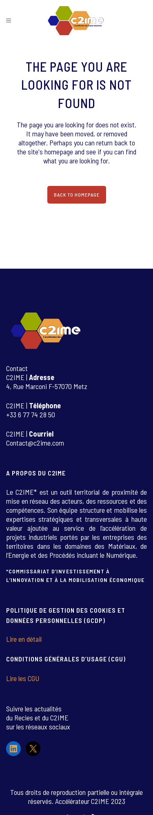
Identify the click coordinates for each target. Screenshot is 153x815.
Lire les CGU (22, 678)
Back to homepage (77, 194)
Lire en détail (24, 638)
